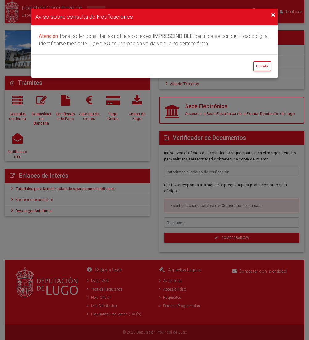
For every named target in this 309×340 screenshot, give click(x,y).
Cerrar (262, 66)
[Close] (273, 14)
